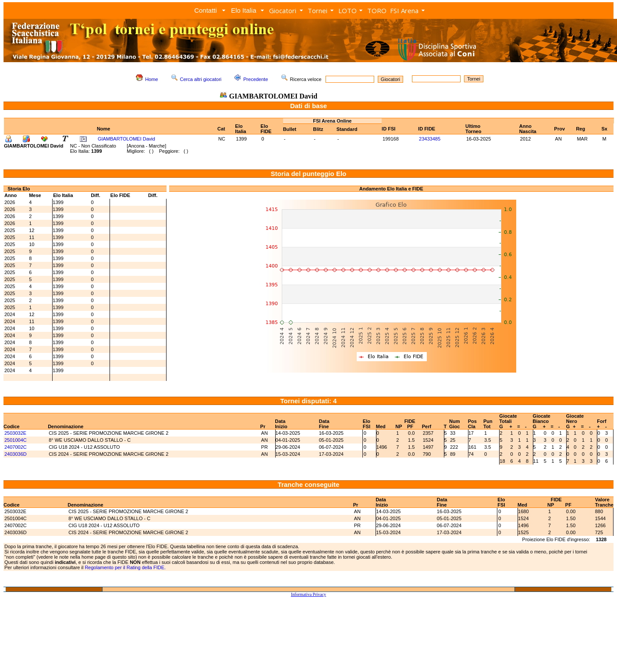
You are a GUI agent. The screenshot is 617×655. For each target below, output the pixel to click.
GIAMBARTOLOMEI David (126, 138)
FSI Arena (404, 10)
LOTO (347, 10)
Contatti (205, 10)
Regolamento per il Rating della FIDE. (125, 567)
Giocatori (282, 10)
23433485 (429, 138)
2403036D (15, 454)
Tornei (317, 10)
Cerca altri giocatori (201, 79)
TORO (377, 10)
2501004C (15, 440)
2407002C (15, 447)
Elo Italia (243, 10)
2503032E (15, 433)
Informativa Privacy (308, 594)
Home (151, 79)
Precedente (255, 79)
